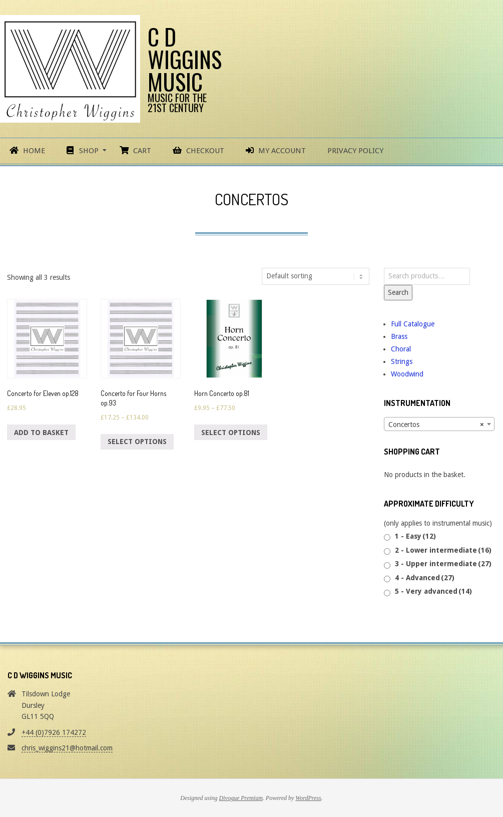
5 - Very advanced (433, 591)
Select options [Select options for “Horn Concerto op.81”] (230, 433)
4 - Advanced (424, 578)
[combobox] (439, 424)
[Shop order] (315, 276)
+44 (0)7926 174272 (54, 732)
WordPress (308, 797)
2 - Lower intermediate (443, 550)
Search (398, 292)
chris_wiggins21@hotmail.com (67, 748)
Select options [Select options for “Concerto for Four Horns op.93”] (137, 442)
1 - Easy (415, 536)
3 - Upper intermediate (443, 564)
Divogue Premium (241, 797)
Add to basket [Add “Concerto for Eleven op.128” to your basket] (41, 433)
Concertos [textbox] (436, 425)
